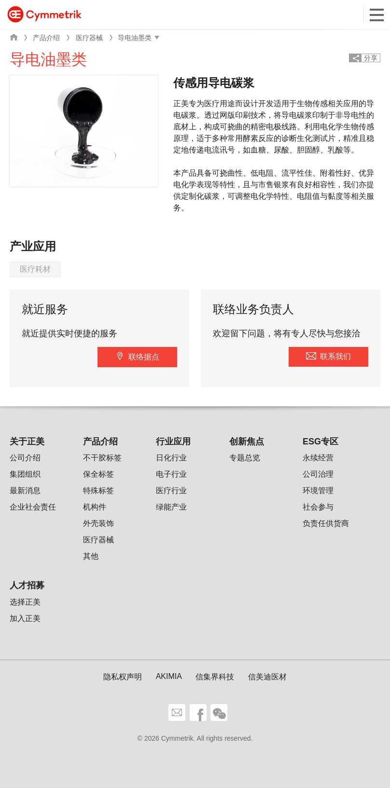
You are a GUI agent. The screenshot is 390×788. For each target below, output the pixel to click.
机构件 (94, 507)
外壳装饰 (98, 523)
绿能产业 (171, 507)
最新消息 (25, 490)
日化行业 (171, 458)
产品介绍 (46, 37)
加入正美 (25, 618)
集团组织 (25, 474)
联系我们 (335, 356)
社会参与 (318, 507)
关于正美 (27, 441)
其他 (90, 556)
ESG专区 (320, 441)
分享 (370, 58)
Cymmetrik (44, 14)
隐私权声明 (122, 677)
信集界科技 (214, 677)
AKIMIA (169, 676)
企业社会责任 (33, 507)
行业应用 (173, 441)
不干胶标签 (102, 458)
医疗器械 (89, 37)
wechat (218, 712)
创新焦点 (246, 441)
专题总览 (244, 458)
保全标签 (98, 474)
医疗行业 (171, 490)
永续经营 (318, 458)
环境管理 (318, 490)
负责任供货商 (326, 523)
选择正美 (25, 602)
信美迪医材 (267, 677)
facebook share (198, 712)
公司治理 (318, 474)
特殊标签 (98, 490)
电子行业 (171, 474)
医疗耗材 (35, 269)
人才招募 (27, 585)
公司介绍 (25, 458)
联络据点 (143, 357)
